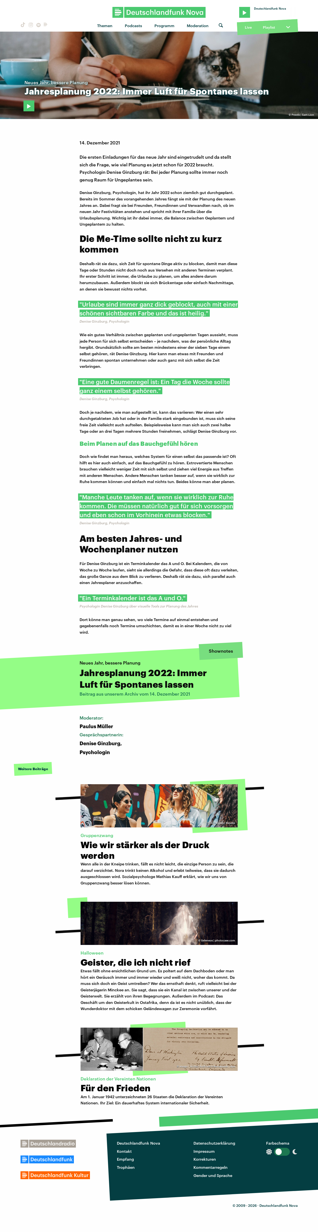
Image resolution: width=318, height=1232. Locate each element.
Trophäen (126, 1167)
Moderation (198, 25)
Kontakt (124, 1151)
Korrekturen (204, 1159)
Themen (104, 25)
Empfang (125, 1159)
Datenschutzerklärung (214, 1143)
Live (248, 27)
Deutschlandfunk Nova (138, 1143)
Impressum (204, 1151)
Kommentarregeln (210, 1167)
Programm (164, 25)
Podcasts (133, 25)
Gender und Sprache (212, 1175)
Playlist (269, 27)
